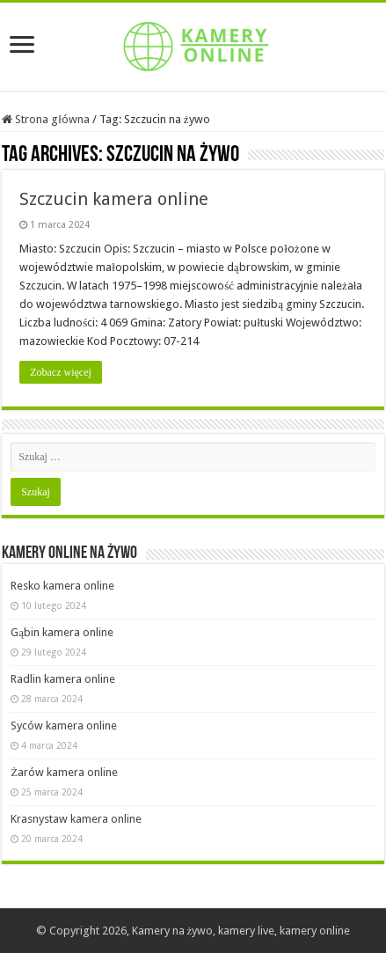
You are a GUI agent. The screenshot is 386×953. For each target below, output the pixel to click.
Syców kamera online (64, 725)
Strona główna (46, 119)
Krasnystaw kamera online (76, 818)
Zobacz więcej (60, 372)
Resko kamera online (62, 585)
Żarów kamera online (64, 772)
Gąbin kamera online (62, 632)
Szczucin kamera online (113, 198)
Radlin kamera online (63, 678)
